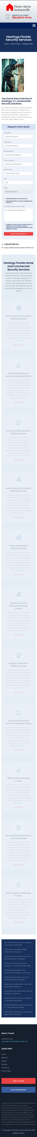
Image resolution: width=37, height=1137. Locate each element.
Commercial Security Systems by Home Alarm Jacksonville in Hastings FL (17, 957)
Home (6, 44)
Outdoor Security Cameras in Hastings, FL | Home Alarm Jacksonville (18, 999)
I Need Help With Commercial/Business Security (19, 201)
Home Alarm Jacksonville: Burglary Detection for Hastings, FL (15, 950)
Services (4, 1064)
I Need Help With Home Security (16, 198)
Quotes (4, 1061)
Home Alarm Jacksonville (19, 1130)
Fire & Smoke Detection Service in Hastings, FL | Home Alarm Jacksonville (17, 964)
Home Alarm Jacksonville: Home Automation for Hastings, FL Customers (17, 971)
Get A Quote (18, 1081)
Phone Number (9, 160)
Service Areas (15, 44)
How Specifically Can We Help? (14, 206)
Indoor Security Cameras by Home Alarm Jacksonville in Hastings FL (18, 985)
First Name (7, 133)
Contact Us (5, 1068)
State (6, 188)
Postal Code (8, 170)
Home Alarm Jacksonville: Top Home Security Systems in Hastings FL (16, 978)
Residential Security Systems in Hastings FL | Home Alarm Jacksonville (18, 1006)
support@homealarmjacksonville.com (19, 248)
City (5, 179)
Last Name (7, 142)
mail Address (8, 151)
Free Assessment (18, 1089)
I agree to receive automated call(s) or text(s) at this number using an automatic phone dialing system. (19, 227)
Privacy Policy (6, 1071)
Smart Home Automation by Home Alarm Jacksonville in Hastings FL (18, 1013)
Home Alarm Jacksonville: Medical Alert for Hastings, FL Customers (18, 992)
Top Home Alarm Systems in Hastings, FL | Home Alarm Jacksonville (18, 943)
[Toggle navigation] (34, 26)
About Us (4, 1058)
